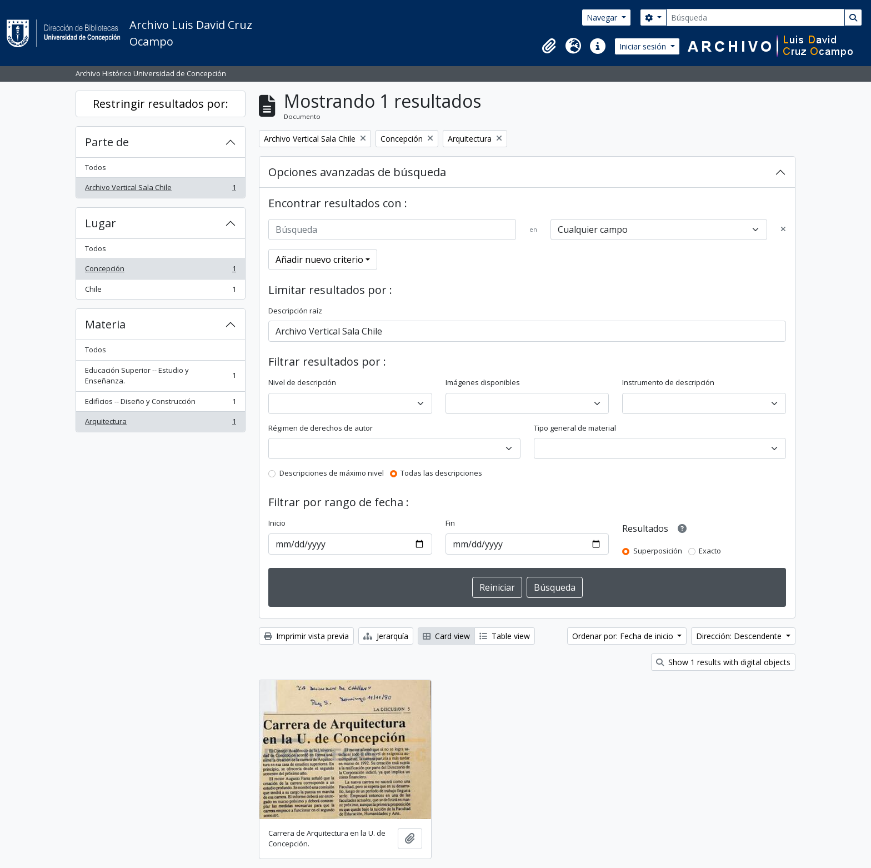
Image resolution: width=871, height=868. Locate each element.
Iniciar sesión (643, 46)
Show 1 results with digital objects (723, 662)
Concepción (160, 270)
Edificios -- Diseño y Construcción (160, 403)
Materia (105, 324)
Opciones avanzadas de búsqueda (357, 171)
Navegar (603, 17)
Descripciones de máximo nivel (331, 473)
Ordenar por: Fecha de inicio (623, 636)
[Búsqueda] (755, 17)
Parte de (107, 141)
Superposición (657, 551)
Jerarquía (385, 636)
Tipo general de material (575, 428)
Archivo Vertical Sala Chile (160, 189)
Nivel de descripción (302, 382)
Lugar (100, 223)
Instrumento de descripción (668, 382)
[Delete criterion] (783, 229)
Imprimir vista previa (306, 636)
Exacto (710, 551)
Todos (95, 167)
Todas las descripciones (441, 473)
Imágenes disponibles (482, 382)
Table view (504, 636)
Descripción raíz (295, 311)
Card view (446, 636)
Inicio (277, 523)
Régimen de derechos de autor (320, 428)
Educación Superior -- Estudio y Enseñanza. (160, 375)
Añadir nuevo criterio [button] (319, 259)
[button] (549, 46)
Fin (450, 523)
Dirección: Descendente (740, 636)
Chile (160, 291)
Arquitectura (160, 423)
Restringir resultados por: (160, 103)
